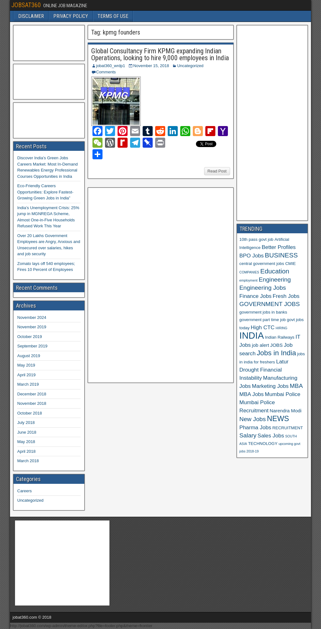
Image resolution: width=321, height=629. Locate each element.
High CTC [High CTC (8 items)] (263, 327)
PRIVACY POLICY (70, 16)
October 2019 (29, 336)
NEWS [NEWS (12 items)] (278, 419)
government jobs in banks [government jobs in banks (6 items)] (263, 312)
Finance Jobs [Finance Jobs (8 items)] (255, 296)
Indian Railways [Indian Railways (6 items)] (279, 337)
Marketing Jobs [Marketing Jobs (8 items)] (270, 386)
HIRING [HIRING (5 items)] (281, 328)
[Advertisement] (138, 284)
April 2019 (26, 375)
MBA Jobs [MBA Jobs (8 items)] (251, 394)
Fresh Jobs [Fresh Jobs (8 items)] (286, 296)
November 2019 (31, 327)
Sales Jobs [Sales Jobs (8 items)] (271, 435)
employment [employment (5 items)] (248, 280)
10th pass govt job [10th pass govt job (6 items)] (256, 239)
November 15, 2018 (151, 65)
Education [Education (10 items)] (274, 271)
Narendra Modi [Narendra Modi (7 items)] (285, 410)
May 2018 (26, 441)
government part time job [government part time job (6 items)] (262, 319)
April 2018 (26, 451)
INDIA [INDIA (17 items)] (251, 335)
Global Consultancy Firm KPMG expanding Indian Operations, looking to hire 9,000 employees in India (160, 54)
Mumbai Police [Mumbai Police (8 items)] (282, 394)
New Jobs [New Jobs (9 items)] (252, 419)
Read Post (217, 171)
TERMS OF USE (112, 16)
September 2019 (32, 346)
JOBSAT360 (26, 5)
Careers (24, 491)
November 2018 (31, 403)
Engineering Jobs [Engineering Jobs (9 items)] (262, 287)
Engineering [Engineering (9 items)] (275, 279)
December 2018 (31, 394)
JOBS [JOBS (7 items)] (276, 345)
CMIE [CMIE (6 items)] (290, 263)
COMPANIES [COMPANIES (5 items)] (249, 272)
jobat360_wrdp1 (110, 65)
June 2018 (26, 432)
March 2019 (28, 384)
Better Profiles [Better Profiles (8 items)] (279, 247)
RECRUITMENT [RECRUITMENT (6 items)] (287, 428)
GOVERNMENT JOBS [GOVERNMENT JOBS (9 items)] (269, 304)
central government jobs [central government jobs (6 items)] (261, 263)
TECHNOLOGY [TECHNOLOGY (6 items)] (262, 443)
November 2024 (31, 317)
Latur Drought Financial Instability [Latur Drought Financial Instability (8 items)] (264, 369)
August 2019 (28, 355)
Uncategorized (190, 65)
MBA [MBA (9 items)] (296, 386)
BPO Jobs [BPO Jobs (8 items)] (251, 255)
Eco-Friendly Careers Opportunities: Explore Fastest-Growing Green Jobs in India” (45, 191)
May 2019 (26, 365)
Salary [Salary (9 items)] (247, 435)
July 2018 (26, 422)
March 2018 (28, 460)
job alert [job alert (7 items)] (260, 345)
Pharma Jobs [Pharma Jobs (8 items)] (255, 427)
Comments (106, 72)
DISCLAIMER (31, 16)
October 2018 (29, 413)
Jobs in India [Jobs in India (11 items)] (276, 353)
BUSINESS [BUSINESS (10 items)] (281, 255)
